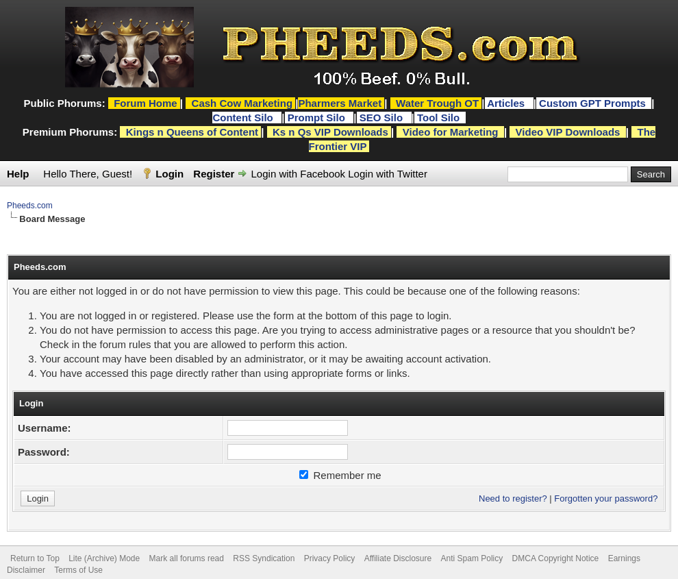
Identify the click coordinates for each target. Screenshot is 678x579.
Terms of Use (78, 570)
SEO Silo (383, 117)
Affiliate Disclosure (397, 558)
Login (169, 174)
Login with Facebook (298, 174)
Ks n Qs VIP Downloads (330, 132)
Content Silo (244, 117)
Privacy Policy (329, 558)
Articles (507, 103)
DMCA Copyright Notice (555, 558)
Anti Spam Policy (472, 558)
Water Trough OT (437, 103)
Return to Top (35, 558)
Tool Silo (439, 117)
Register (213, 174)
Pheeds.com (30, 205)
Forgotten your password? (605, 498)
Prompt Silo (318, 117)
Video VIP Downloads (568, 132)
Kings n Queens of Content (192, 132)
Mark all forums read (186, 558)
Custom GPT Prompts (592, 103)
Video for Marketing (451, 132)
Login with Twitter (387, 174)
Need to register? (513, 498)
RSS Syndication (263, 558)
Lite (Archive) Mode (104, 558)
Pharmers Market (339, 103)
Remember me (340, 475)
